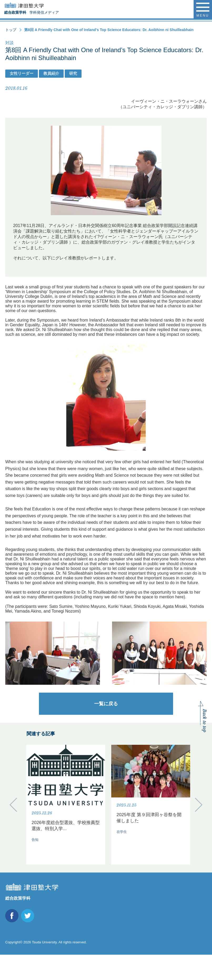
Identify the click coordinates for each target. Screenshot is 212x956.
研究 (73, 73)
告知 (35, 840)
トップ (10, 30)
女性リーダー (21, 73)
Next (199, 805)
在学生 (122, 832)
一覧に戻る (106, 703)
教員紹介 (51, 73)
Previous (13, 805)
